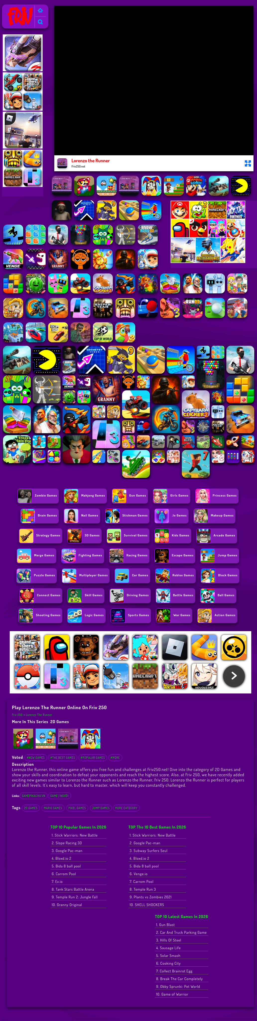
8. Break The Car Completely (179, 978)
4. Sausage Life (168, 947)
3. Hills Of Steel (168, 940)
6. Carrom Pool (64, 873)
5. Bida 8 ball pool (66, 866)
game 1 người (59, 796)
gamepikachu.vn (33, 796)
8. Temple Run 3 (143, 889)
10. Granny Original (67, 904)
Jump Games (101, 808)
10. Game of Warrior (172, 994)
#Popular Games (93, 758)
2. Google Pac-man (145, 843)
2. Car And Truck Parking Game (181, 932)
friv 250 (161, 779)
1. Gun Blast (165, 924)
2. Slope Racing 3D (67, 843)
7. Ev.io (57, 881)
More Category (126, 808)
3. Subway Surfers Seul (149, 850)
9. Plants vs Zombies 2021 (151, 897)
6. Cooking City (168, 963)
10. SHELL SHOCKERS (147, 904)
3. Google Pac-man (67, 850)
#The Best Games (62, 758)
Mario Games (53, 808)
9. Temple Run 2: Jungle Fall (75, 897)
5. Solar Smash (168, 955)
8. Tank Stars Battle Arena (73, 889)
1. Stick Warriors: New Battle (75, 835)
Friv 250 (10, 7)
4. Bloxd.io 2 (61, 858)
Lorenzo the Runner (39, 715)
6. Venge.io (139, 873)
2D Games (59, 721)
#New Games (36, 758)
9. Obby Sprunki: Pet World (178, 986)
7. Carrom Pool (142, 881)
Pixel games (77, 808)
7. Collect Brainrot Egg (174, 971)
